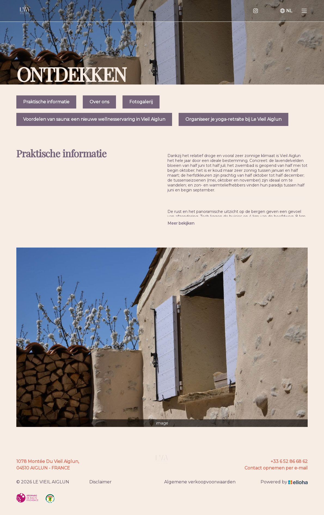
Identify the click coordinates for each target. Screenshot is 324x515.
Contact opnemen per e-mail (276, 468)
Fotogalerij (141, 101)
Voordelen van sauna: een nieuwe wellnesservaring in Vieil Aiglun (94, 119)
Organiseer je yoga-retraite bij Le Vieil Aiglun (233, 119)
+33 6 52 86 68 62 (289, 461)
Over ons (99, 101)
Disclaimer (100, 481)
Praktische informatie (46, 101)
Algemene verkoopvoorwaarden (200, 481)
